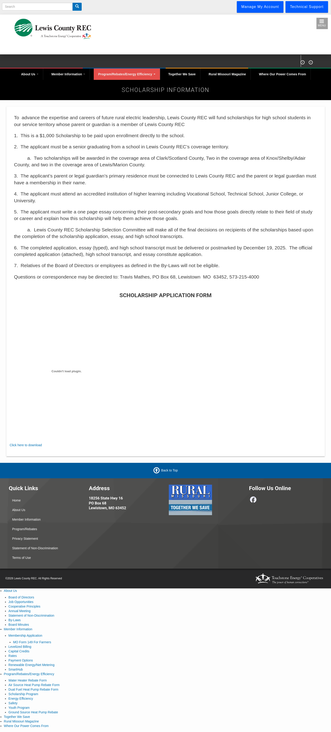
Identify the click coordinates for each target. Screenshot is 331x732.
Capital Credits (18, 651)
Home (16, 500)
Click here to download (26, 445)
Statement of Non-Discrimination (35, 548)
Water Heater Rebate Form (27, 680)
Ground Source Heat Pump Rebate (33, 712)
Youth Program (19, 707)
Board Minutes (18, 624)
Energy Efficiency (20, 698)
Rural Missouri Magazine (227, 74)
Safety (13, 703)
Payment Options (20, 660)
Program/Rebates (24, 529)
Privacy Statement (25, 538)
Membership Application (25, 635)
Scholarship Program (23, 694)
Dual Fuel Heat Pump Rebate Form (33, 689)
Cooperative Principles (24, 606)
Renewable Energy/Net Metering (31, 665)
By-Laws (14, 620)
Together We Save (182, 74)
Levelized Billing (19, 646)
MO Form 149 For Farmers (32, 642)
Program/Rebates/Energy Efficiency (126, 74)
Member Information (68, 74)
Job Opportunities (20, 602)
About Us (29, 74)
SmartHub (15, 669)
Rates (12, 656)
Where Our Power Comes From (282, 74)
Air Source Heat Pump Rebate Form (34, 685)
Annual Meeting (19, 611)
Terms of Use (21, 558)
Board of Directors (21, 597)
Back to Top (169, 470)
